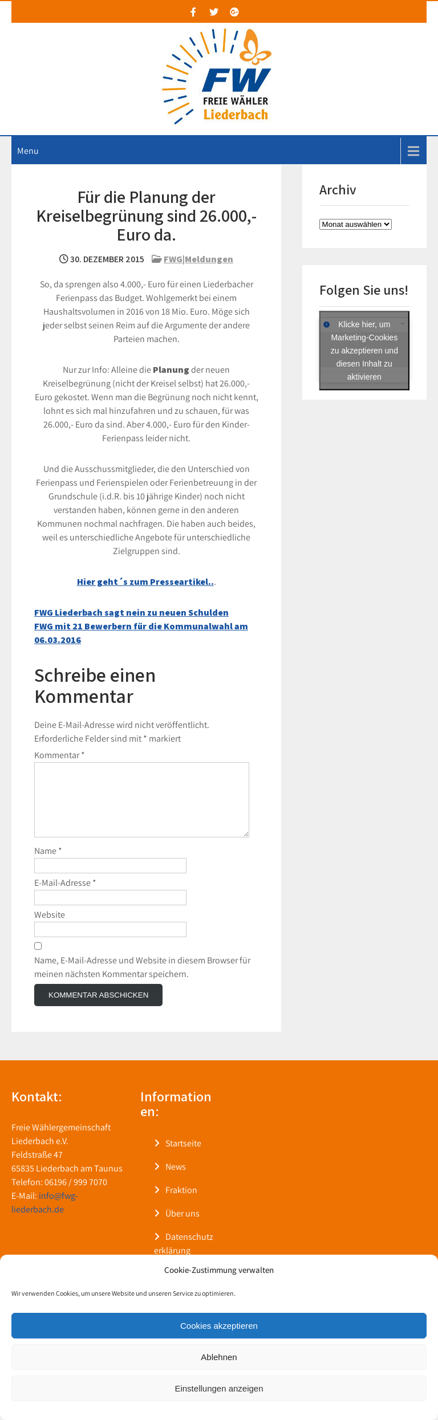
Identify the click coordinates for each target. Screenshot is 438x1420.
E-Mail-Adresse (65, 896)
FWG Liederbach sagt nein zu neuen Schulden (131, 613)
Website (49, 928)
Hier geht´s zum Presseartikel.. (145, 582)
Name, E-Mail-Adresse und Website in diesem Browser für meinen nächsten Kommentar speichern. (142, 981)
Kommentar (59, 755)
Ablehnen (219, 1357)
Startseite (183, 1157)
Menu (28, 151)
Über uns (182, 1227)
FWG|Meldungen (198, 259)
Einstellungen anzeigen (219, 1388)
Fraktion (181, 1204)
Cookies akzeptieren (219, 1326)
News (175, 1180)
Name (48, 864)
